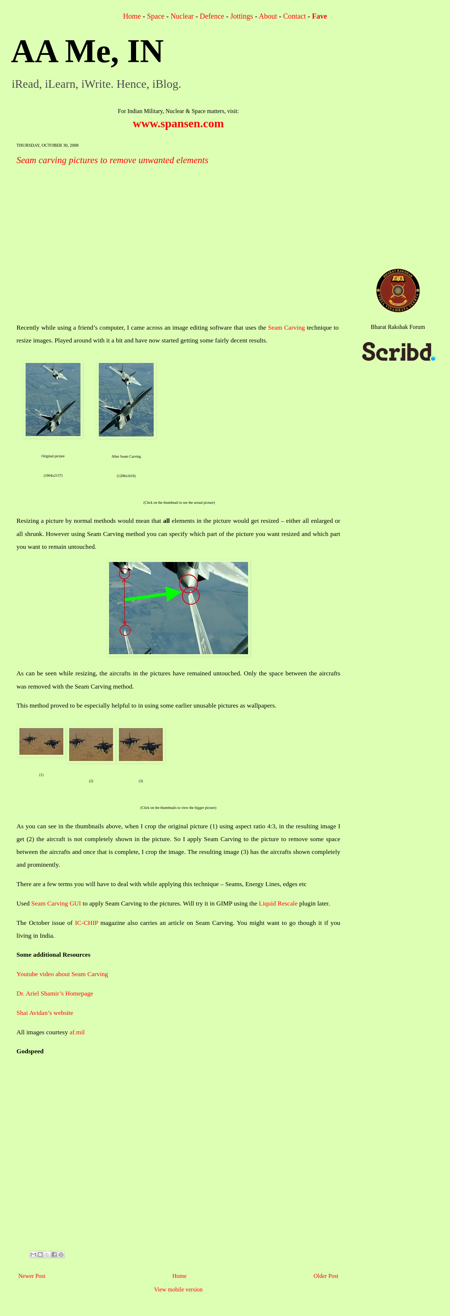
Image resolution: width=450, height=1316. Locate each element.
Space (156, 16)
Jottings (241, 16)
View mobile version (178, 1289)
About (268, 16)
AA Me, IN (87, 51)
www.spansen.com (178, 123)
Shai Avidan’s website (44, 1012)
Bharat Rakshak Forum (398, 327)
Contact (294, 16)
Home (132, 16)
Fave (319, 16)
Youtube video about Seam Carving (62, 974)
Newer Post (31, 1276)
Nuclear (182, 16)
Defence (212, 16)
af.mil (77, 1032)
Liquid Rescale (278, 903)
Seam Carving (286, 327)
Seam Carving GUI (56, 903)
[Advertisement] (178, 1158)
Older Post (326, 1276)
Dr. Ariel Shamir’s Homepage (54, 993)
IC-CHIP (86, 922)
